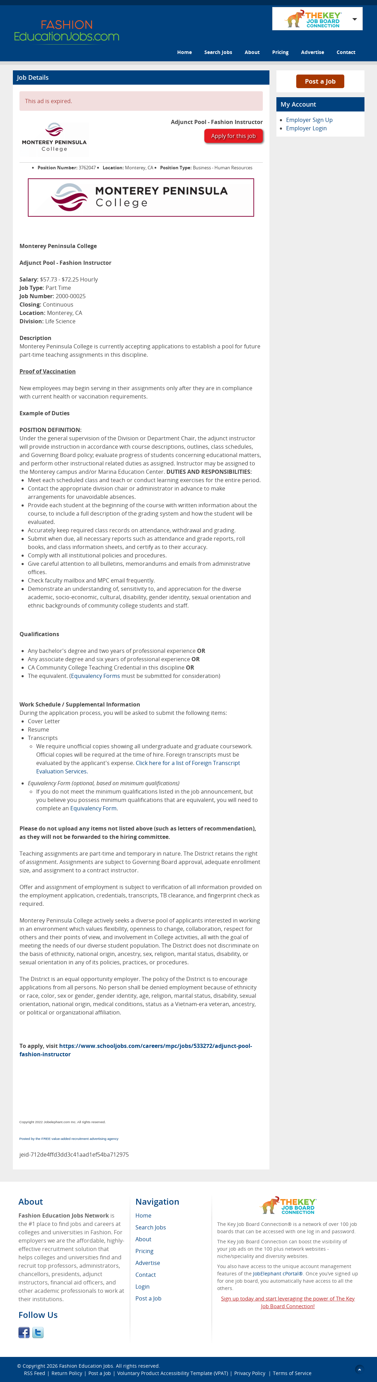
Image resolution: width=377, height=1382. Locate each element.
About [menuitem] (143, 1239)
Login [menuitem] (142, 1286)
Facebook (24, 1332)
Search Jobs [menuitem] (150, 1227)
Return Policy (67, 1373)
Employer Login (306, 128)
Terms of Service (292, 1373)
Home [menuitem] (143, 1215)
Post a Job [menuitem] (148, 1298)
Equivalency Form (93, 808)
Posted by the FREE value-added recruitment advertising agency (69, 1139)
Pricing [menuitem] (144, 1251)
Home (184, 52)
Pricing (280, 52)
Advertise (312, 52)
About (252, 52)
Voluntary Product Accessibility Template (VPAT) (172, 1373)
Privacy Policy (250, 1373)
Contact (346, 52)
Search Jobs (218, 52)
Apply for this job (233, 136)
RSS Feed (34, 1373)
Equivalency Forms (95, 676)
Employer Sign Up (309, 120)
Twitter (38, 1332)
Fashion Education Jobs (86, 1365)
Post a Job (320, 81)
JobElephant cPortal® (278, 1273)
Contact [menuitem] (145, 1275)
